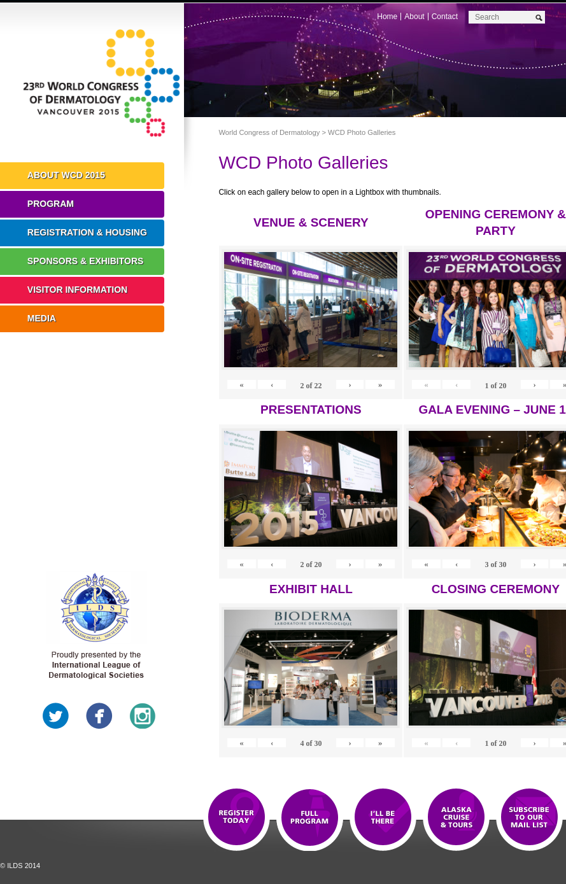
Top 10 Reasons (309, 818)
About (414, 16)
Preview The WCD (456, 818)
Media (41, 318)
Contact (445, 16)
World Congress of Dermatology (101, 86)
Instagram (142, 716)
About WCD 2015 (66, 175)
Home (387, 16)
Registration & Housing (87, 232)
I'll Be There (383, 818)
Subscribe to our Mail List (529, 818)
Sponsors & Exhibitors (85, 261)
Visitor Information (77, 289)
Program (50, 204)
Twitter (56, 716)
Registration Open (236, 818)
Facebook (99, 716)
